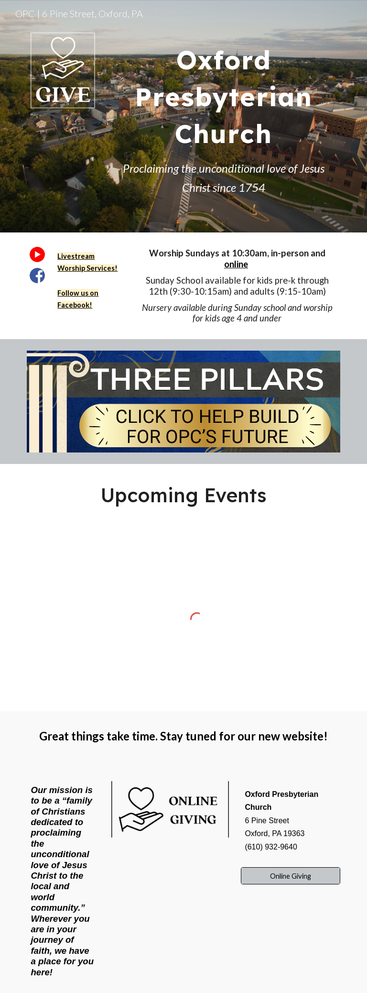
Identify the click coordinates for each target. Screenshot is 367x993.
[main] (223, 90)
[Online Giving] (290, 876)
